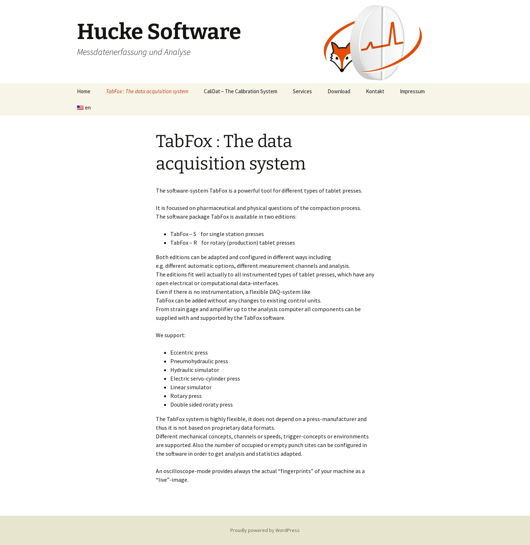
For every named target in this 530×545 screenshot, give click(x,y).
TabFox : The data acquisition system (147, 91)
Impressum (412, 91)
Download (339, 91)
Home (83, 91)
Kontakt (375, 91)
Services (302, 91)
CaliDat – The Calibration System (240, 91)
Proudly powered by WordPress (265, 530)
